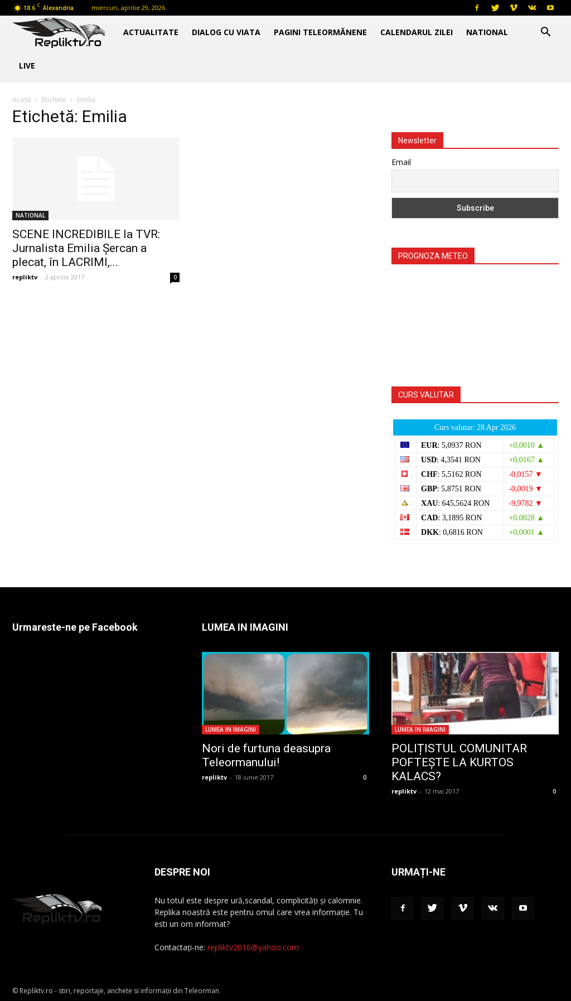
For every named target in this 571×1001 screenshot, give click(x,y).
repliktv (24, 277)
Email (401, 162)
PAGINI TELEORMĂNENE (320, 32)
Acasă (21, 99)
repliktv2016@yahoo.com (253, 947)
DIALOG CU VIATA (226, 32)
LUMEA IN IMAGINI (230, 729)
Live (27, 65)
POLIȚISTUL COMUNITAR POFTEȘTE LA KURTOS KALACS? (459, 762)
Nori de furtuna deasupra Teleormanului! (266, 755)
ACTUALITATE (150, 32)
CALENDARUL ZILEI (416, 32)
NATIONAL (487, 32)
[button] (545, 33)
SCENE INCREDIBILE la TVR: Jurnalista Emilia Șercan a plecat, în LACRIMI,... (86, 248)
